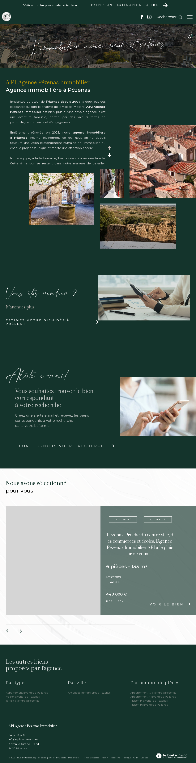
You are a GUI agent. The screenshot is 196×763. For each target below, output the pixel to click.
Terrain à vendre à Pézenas (22, 700)
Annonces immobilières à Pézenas (89, 692)
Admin (105, 758)
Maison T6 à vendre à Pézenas (149, 704)
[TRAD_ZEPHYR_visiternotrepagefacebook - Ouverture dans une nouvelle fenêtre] (142, 18)
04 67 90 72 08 (17, 734)
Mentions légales (91, 758)
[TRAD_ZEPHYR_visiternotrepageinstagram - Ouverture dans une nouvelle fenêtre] (149, 18)
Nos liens (115, 758)
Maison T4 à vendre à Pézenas (149, 700)
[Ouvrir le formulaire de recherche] (169, 17)
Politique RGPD (130, 758)
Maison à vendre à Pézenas (23, 696)
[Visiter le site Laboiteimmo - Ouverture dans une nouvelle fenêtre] (171, 756)
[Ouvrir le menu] (190, 17)
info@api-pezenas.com (23, 739)
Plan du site (74, 758)
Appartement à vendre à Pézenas (27, 692)
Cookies (144, 758)
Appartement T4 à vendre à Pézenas (153, 696)
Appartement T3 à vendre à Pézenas (153, 692)
